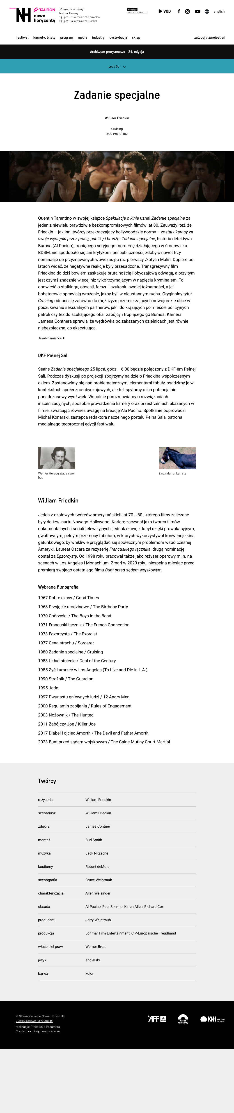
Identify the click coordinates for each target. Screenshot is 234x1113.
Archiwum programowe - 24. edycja (117, 52)
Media (82, 37)
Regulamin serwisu (47, 1095)
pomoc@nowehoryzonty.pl (34, 1085)
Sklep (136, 37)
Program (66, 37)
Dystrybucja (118, 37)
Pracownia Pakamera (45, 1091)
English (219, 11)
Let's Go (114, 66)
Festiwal (22, 37)
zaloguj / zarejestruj (209, 37)
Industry (98, 37)
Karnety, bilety (44, 37)
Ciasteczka (23, 1095)
